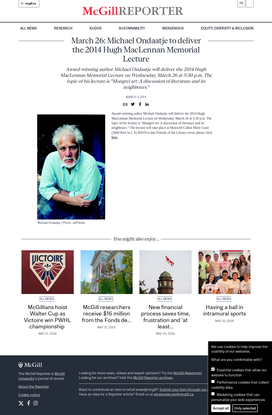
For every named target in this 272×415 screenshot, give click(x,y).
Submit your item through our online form (192, 389)
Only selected (245, 408)
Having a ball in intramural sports (224, 310)
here (115, 137)
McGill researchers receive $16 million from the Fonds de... (106, 313)
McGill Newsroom (188, 373)
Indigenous (173, 28)
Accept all (221, 408)
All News (28, 28)
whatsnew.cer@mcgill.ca (174, 394)
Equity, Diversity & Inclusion (227, 28)
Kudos (95, 28)
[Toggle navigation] (187, 12)
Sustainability (132, 28)
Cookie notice (29, 395)
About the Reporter (33, 386)
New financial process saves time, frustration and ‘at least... (165, 317)
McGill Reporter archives (153, 378)
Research (63, 28)
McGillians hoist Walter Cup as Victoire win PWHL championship (47, 317)
